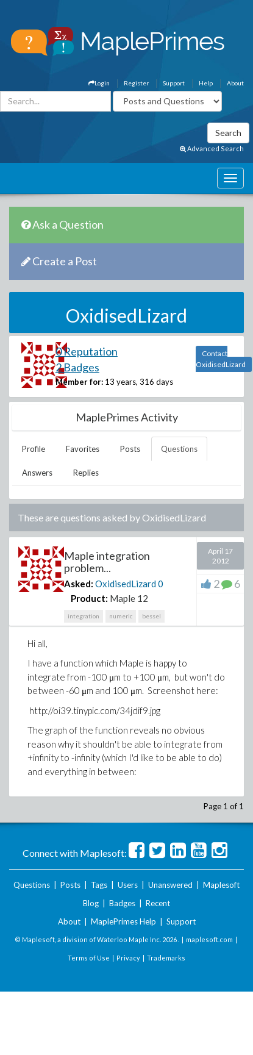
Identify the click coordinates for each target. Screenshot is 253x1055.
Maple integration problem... (107, 561)
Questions (179, 449)
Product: (89, 598)
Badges (122, 903)
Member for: (79, 382)
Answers (37, 472)
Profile (33, 449)
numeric (120, 616)
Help (206, 83)
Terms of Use (89, 958)
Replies (86, 472)
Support (174, 83)
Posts (130, 449)
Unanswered (170, 885)
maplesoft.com (209, 939)
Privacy (128, 958)
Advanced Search (212, 148)
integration (83, 616)
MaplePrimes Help (123, 921)
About (235, 83)
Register (136, 83)
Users (128, 885)
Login (99, 83)
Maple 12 (129, 598)
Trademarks (166, 958)
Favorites (82, 449)
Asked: (78, 583)
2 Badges (77, 367)
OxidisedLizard (125, 583)
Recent (158, 903)
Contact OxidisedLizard (221, 359)
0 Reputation (86, 351)
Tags (99, 885)
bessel (151, 616)
